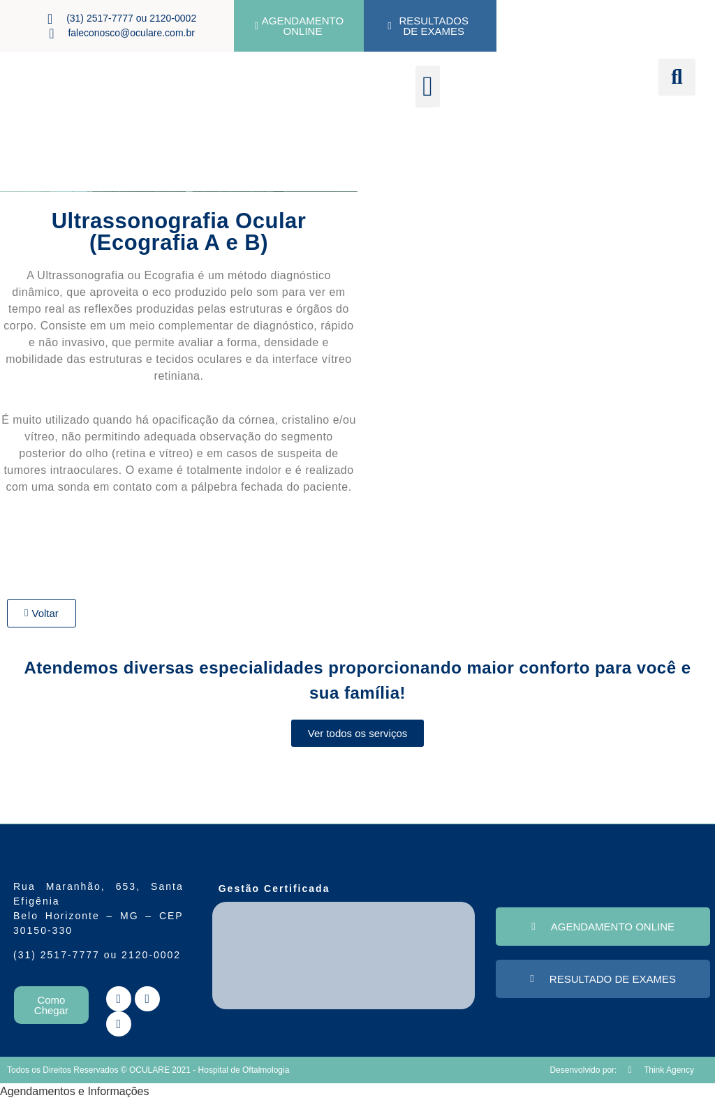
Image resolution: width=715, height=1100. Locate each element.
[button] (427, 86)
